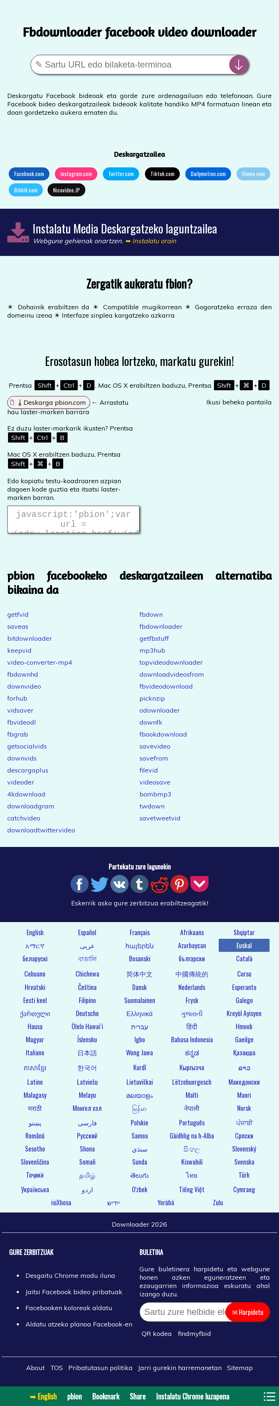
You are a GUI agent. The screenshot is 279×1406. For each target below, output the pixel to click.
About (35, 1372)
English (35, 936)
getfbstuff (154, 643)
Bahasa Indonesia (192, 1043)
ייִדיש (113, 1206)
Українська (35, 1193)
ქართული (35, 1017)
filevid (149, 774)
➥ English (43, 1396)
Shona (87, 1153)
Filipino (87, 1004)
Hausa (35, 1030)
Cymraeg (244, 1193)
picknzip (152, 702)
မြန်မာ (139, 1112)
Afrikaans (192, 936)
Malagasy (35, 1099)
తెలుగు (139, 1179)
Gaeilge (244, 1043)
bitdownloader (29, 643)
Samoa (140, 1140)
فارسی (87, 1127)
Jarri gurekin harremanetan (180, 1372)
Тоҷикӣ (35, 1179)
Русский (87, 1140)
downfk (151, 726)
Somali (87, 1166)
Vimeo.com (253, 174)
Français (140, 936)
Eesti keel (35, 1004)
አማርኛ (35, 949)
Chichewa (87, 978)
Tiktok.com (162, 174)
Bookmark (105, 1396)
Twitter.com (121, 174)
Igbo (139, 1043)
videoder (20, 786)
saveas (17, 631)
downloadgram (30, 810)
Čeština (87, 991)
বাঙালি (87, 962)
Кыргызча (191, 1071)
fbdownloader (161, 631)
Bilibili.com (25, 190)
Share (138, 1396)
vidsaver (20, 714)
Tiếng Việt (192, 1193)
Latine (35, 1086)
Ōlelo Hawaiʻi (87, 1030)
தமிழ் (87, 1179)
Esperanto (244, 991)
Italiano (35, 1056)
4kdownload (26, 798)
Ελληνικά (139, 1017)
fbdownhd (22, 679)
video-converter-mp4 (39, 667)
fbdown (151, 619)
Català (244, 962)
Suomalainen (139, 1004)
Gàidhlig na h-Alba (192, 1140)
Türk (244, 1179)
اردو (87, 1193)
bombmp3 (155, 798)
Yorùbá (166, 1206)
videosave (155, 786)
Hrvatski (35, 991)
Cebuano (34, 978)
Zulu (218, 1206)
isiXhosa (61, 1206)
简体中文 (139, 978)
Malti (192, 1099)
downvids (22, 762)
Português (192, 1127)
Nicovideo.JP (66, 190)
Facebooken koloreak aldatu (68, 1312)
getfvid (18, 619)
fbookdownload (163, 738)
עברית (139, 1030)
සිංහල (191, 1153)
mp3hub (152, 655)
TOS (56, 1372)
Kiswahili (192, 1166)
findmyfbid (194, 1338)
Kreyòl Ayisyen (244, 1017)
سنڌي (139, 1153)
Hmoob (244, 1030)
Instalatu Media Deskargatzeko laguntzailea (125, 228)
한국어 (87, 1071)
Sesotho (35, 1153)
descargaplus (27, 774)
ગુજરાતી (192, 1017)
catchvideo (23, 822)
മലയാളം (139, 1099)
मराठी (35, 1112)
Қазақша (244, 1056)
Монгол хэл (87, 1112)
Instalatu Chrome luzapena (192, 1396)
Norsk (244, 1112)
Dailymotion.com (208, 174)
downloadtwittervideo (41, 834)
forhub (17, 702)
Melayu (87, 1099)
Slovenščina (35, 1166)
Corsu (244, 978)
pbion (74, 1396)
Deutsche (87, 1017)
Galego (244, 1004)
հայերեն (139, 949)
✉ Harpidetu (247, 1316)
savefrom (154, 762)
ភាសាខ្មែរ (35, 1071)
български (192, 962)
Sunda (139, 1166)
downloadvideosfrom (172, 679)
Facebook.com (29, 174)
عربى (87, 949)
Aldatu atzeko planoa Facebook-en (78, 1328)
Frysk (192, 1004)
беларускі (35, 962)
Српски (244, 1140)
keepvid (19, 655)
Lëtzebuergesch (191, 1086)
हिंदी (191, 1030)
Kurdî (139, 1071)
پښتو (35, 1127)
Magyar (35, 1043)
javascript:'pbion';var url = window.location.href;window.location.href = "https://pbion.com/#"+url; (73, 522)
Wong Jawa (139, 1056)
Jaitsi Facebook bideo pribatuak (73, 1296)
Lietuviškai (139, 1086)
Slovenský (244, 1153)
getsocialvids (27, 750)
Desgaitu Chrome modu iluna (70, 1280)
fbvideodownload (166, 690)
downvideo (24, 690)
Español (87, 936)
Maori (244, 1099)
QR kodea (157, 1338)
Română (34, 1140)
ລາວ (244, 1071)
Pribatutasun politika (100, 1372)
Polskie (139, 1127)
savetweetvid (160, 822)
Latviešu (87, 1086)
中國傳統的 (191, 978)
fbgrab (17, 738)
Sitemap (240, 1372)
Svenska (244, 1166)
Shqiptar (244, 936)
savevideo (155, 750)
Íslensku (87, 1043)
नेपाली (191, 1112)
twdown (152, 810)
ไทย (192, 1179)
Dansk (139, 991)
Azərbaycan (192, 949)
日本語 (87, 1056)
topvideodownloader (171, 667)
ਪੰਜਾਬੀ (244, 1127)
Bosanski (139, 962)
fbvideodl (21, 726)
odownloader (160, 714)
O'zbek (139, 1193)
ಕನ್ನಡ (192, 1056)
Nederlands (191, 991)
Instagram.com (76, 174)
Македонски (244, 1086)
